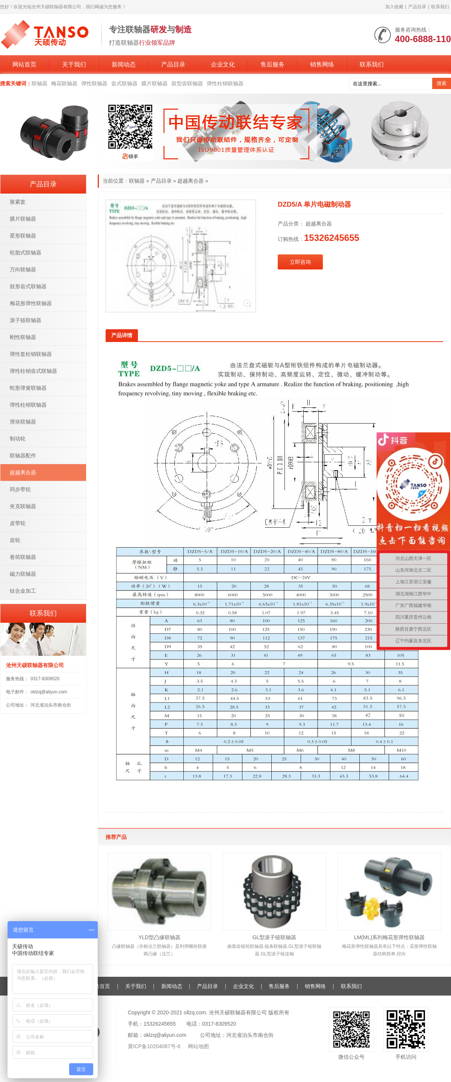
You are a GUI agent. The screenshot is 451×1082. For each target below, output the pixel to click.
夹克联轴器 (23, 506)
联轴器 (39, 83)
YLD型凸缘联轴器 (159, 937)
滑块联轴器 (23, 422)
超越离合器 (190, 181)
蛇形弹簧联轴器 (28, 388)
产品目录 (417, 6)
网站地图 (198, 1046)
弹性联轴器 (94, 83)
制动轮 (18, 439)
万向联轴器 (23, 269)
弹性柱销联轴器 (225, 83)
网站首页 (24, 64)
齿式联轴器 (124, 83)
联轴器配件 (23, 455)
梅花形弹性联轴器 (31, 303)
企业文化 (223, 64)
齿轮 (15, 540)
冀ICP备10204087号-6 (155, 1046)
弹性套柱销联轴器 (31, 354)
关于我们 (74, 64)
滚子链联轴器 (25, 320)
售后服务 (272, 64)
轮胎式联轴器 (25, 253)
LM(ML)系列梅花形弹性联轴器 (389, 937)
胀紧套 (18, 202)
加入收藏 (394, 6)
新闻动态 (124, 64)
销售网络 (322, 64)
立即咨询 (300, 262)
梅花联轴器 (64, 83)
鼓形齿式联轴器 (28, 286)
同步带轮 (20, 489)
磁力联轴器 (23, 574)
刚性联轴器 (23, 337)
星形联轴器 (23, 236)
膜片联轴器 (154, 83)
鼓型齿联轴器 (187, 83)
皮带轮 (18, 523)
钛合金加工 (23, 591)
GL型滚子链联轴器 (275, 937)
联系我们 (440, 6)
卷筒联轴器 (23, 557)
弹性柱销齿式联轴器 (33, 371)
